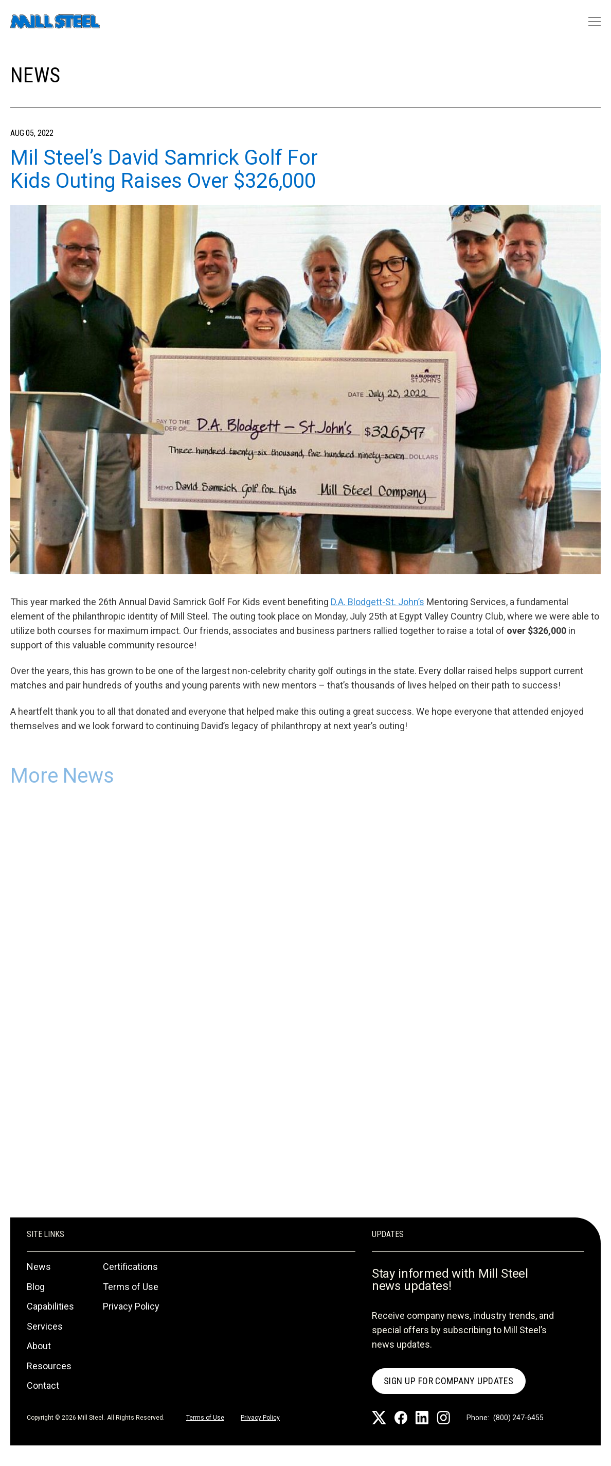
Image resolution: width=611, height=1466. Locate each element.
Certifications (130, 1266)
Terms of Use (130, 1286)
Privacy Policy (131, 1306)
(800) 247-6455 (518, 1418)
